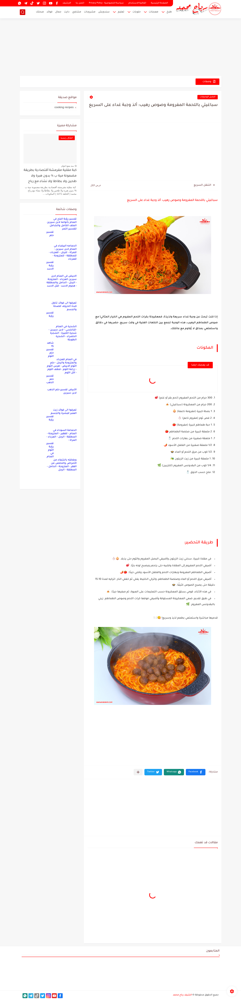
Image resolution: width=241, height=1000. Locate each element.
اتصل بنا (80, 3)
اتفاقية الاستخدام (137, 3)
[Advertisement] (120, 47)
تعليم (121, 12)
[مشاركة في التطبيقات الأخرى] (138, 772)
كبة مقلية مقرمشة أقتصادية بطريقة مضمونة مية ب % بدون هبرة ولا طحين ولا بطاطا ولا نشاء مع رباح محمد (50, 177)
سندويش (104, 12)
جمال (58, 12)
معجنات (153, 12)
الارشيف (66, 3)
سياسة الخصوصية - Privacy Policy (106, 3)
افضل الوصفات (207, 97)
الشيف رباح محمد (182, 995)
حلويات (137, 12)
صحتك (40, 12)
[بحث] (22, 12)
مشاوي (76, 12)
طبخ (169, 12)
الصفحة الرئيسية (159, 3)
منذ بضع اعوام (67, 166)
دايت (66, 12)
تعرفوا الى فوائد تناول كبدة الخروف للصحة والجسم (64, 306)
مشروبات (89, 12)
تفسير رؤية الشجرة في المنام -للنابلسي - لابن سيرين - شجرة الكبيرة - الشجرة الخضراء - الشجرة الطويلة (61, 326)
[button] (195, 772)
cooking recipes (63, 107)
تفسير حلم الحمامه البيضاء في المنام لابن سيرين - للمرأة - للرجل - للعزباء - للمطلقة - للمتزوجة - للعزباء (61, 246)
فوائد (49, 12)
